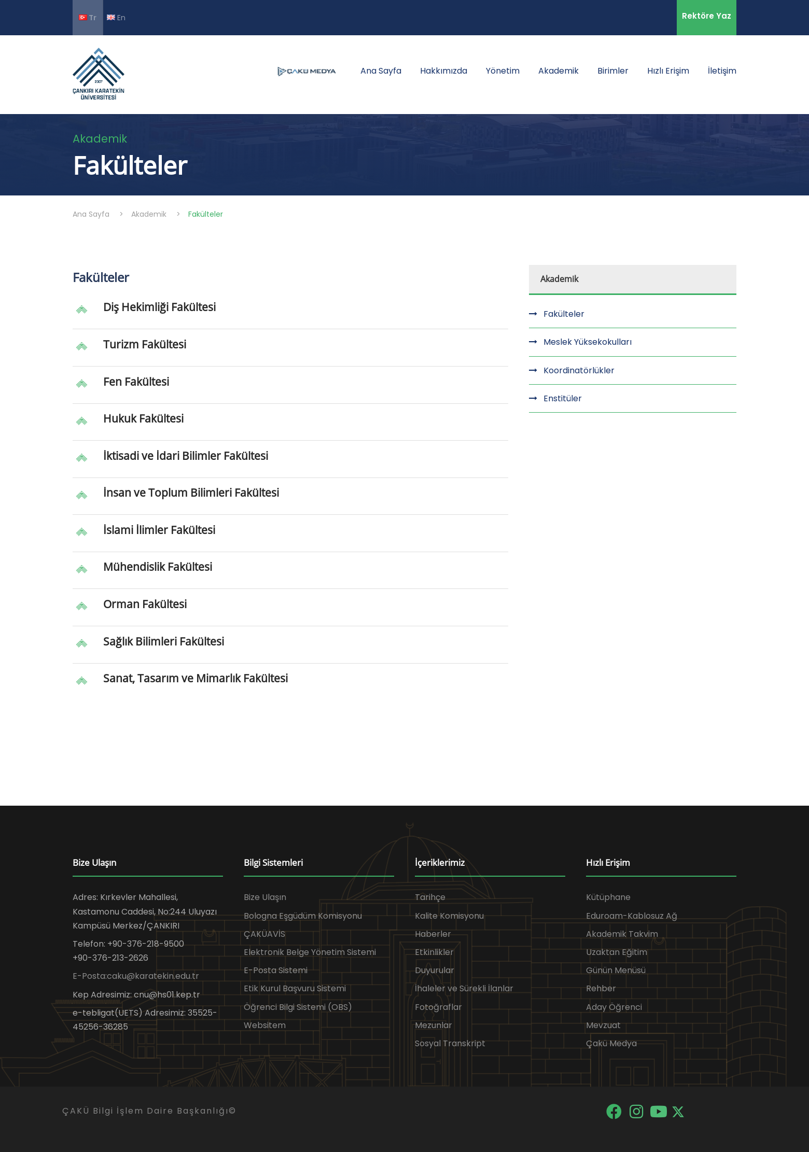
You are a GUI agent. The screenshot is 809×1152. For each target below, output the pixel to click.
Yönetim (503, 71)
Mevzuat (603, 1025)
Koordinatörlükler (579, 370)
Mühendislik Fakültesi (157, 566)
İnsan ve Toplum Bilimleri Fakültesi (191, 492)
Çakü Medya (611, 1043)
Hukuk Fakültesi (143, 418)
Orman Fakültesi (145, 604)
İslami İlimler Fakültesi (159, 530)
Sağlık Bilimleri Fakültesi (163, 641)
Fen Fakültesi (136, 381)
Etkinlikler (434, 952)
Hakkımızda (443, 71)
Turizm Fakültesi (144, 344)
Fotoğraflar (438, 1007)
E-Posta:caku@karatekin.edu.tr (136, 976)
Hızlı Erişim (668, 71)
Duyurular (434, 970)
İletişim (722, 71)
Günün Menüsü (616, 970)
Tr (87, 17)
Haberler (433, 934)
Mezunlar (433, 1025)
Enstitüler (562, 398)
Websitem (265, 1025)
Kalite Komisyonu (449, 916)
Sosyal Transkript (450, 1043)
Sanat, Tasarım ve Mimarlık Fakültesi (195, 678)
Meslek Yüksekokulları (587, 342)
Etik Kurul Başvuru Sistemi (295, 988)
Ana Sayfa (380, 71)
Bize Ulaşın (265, 897)
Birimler (613, 71)
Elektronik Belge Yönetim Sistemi (310, 952)
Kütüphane (608, 897)
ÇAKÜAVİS (264, 934)
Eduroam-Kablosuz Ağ (631, 916)
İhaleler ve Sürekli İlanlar (464, 988)
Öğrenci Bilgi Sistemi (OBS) (298, 1007)
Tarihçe (430, 897)
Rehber (601, 988)
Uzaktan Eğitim (616, 952)
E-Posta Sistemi (276, 970)
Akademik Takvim (622, 934)
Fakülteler (563, 314)
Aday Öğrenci (614, 1007)
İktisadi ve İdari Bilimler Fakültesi (185, 455)
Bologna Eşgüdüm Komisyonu (303, 916)
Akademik (558, 71)
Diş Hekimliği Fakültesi (159, 307)
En (116, 17)
